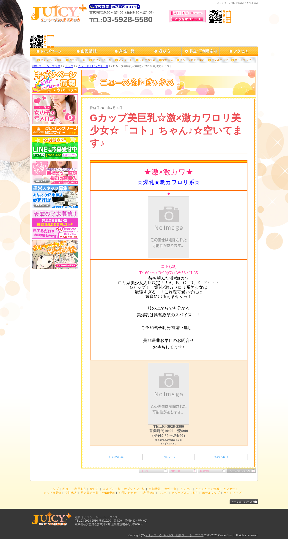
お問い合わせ (128, 492)
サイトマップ (243, 60)
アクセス (186, 488)
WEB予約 (108, 492)
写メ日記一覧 (90, 492)
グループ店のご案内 (192, 60)
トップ (69, 66)
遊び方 (94, 488)
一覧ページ (168, 457)
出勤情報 (204, 471)
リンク (163, 492)
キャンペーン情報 (52, 60)
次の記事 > (221, 457)
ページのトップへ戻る (241, 471)
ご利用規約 (147, 492)
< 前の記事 (116, 457)
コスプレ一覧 (77, 60)
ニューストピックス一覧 (93, 66)
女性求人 (167, 60)
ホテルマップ (219, 60)
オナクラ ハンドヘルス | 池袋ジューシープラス (174, 535)
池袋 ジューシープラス (46, 66)
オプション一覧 (102, 60)
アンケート (125, 60)
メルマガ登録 (147, 60)
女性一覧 (175, 471)
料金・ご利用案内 (74, 488)
